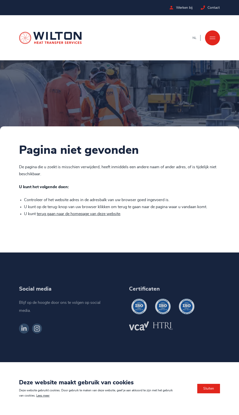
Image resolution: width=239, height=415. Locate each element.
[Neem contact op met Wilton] (203, 7)
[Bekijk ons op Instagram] (37, 328)
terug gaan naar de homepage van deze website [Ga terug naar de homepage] (78, 214)
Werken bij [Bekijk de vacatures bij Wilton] (184, 7)
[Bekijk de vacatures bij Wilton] (171, 7)
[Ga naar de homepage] (50, 38)
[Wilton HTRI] (163, 326)
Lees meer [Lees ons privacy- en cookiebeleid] (43, 395)
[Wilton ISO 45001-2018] (163, 306)
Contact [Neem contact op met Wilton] (214, 7)
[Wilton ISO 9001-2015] (186, 306)
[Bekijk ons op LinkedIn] (24, 328)
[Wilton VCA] (139, 326)
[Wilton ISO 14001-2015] (139, 306)
